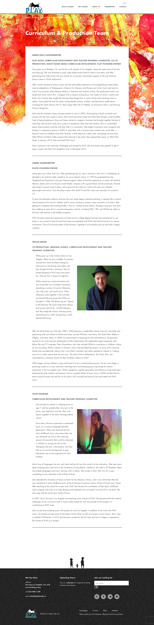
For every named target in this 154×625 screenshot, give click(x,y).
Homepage (83, 610)
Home (27, 17)
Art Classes (83, 7)
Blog (105, 610)
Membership (110, 7)
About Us (96, 7)
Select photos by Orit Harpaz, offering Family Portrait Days (101, 614)
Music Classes (67, 7)
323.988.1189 (34, 591)
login (124, 3)
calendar (70, 582)
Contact (122, 7)
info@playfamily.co (38, 596)
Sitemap (115, 610)
